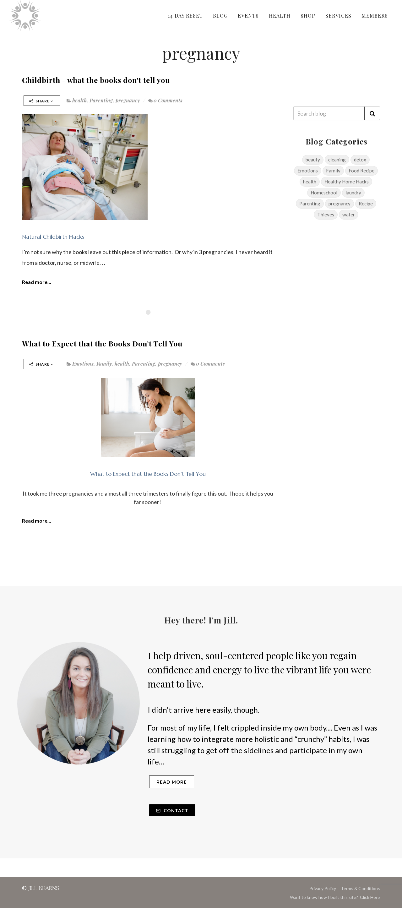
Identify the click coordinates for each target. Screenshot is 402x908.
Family (104, 363)
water (348, 214)
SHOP (308, 15)
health (79, 100)
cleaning (337, 159)
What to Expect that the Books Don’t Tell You (102, 343)
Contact (172, 810)
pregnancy (128, 100)
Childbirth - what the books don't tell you (96, 80)
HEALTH (280, 15)
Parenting (101, 100)
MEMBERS (374, 15)
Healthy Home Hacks (346, 181)
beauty (313, 159)
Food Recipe (361, 170)
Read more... (36, 282)
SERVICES (338, 15)
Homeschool (324, 192)
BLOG (220, 15)
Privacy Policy (322, 888)
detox (360, 159)
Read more (171, 782)
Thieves (325, 214)
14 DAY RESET (185, 15)
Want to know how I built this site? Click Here (335, 897)
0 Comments (165, 100)
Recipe (366, 203)
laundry (353, 192)
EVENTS (248, 15)
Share (41, 101)
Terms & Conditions (360, 888)
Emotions (83, 363)
